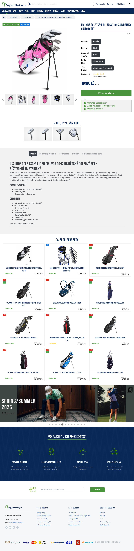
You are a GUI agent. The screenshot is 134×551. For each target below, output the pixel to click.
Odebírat (97, 489)
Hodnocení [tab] (64, 153)
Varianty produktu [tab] (47, 153)
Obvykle (98, 74)
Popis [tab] (33, 153)
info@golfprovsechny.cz (16, 522)
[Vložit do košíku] (106, 93)
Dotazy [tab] (75, 153)
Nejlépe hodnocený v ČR (106, 542)
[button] (4, 99)
